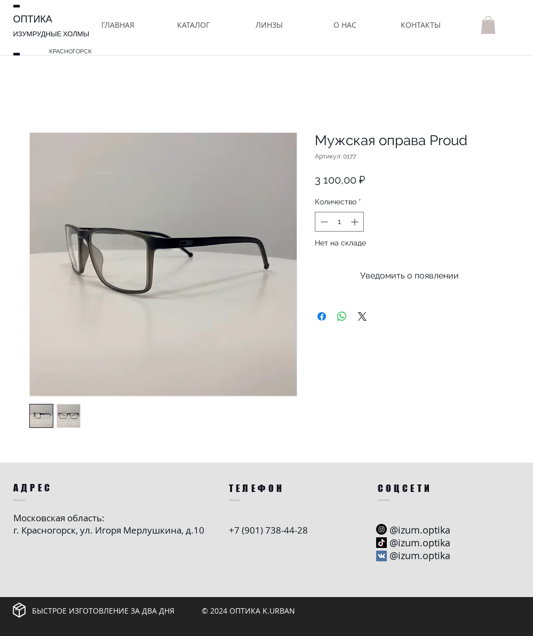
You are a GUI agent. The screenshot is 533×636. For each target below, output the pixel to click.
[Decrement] (323, 221)
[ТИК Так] (381, 542)
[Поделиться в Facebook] (321, 316)
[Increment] (355, 221)
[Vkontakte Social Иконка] (381, 556)
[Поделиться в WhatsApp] (342, 316)
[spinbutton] (339, 221)
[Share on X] (362, 316)
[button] (194, 25)
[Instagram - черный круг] (381, 529)
